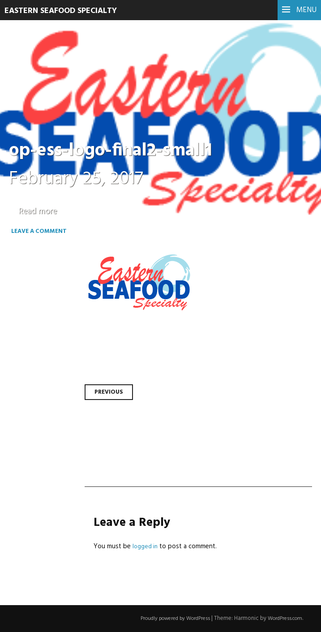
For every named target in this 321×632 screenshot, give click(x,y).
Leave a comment (50, 236)
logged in (146, 546)
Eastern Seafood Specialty (68, 11)
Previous (110, 392)
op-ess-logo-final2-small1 (122, 150)
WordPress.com (282, 618)
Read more (40, 211)
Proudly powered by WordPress (165, 618)
